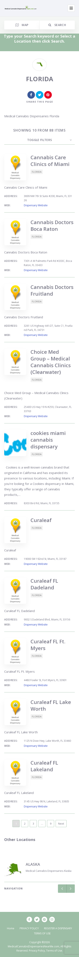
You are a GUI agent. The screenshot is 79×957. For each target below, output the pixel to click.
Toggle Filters (39, 140)
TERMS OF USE (42, 933)
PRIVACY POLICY (29, 928)
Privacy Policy (37, 950)
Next (61, 823)
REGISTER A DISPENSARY (58, 928)
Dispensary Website (36, 205)
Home (10, 928)
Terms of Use (54, 950)
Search (57, 25)
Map (21, 25)
